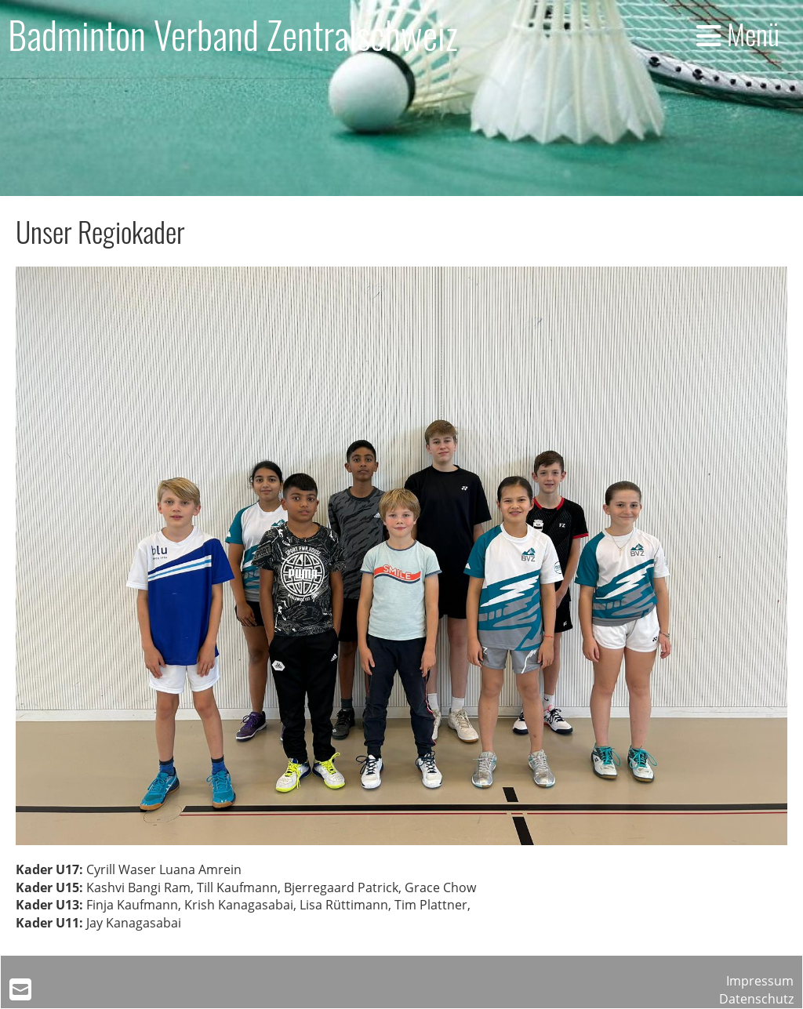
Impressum (760, 980)
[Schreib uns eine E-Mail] (20, 989)
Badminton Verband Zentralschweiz (233, 34)
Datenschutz (756, 998)
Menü (737, 33)
